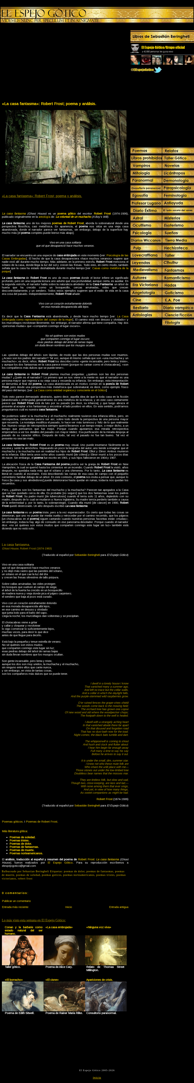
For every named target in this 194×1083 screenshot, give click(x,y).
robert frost (25, 878)
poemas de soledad (28, 875)
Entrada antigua (118, 907)
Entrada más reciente (15, 907)
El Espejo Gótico (60, 862)
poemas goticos (51, 875)
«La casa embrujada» (59, 927)
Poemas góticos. (12, 821)
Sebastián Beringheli (87, 554)
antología (44, 216)
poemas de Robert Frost (68, 223)
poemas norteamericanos (78, 875)
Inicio (68, 907)
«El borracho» (14, 979)
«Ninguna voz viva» (98, 927)
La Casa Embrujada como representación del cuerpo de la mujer (65, 318)
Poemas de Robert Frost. (42, 821)
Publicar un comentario (16, 900)
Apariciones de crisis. (99, 979)
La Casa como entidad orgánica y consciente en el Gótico (70, 390)
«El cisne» (52, 979)
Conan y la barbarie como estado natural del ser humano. (24, 930)
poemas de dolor (74, 871)
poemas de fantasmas (99, 871)
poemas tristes (105, 875)
